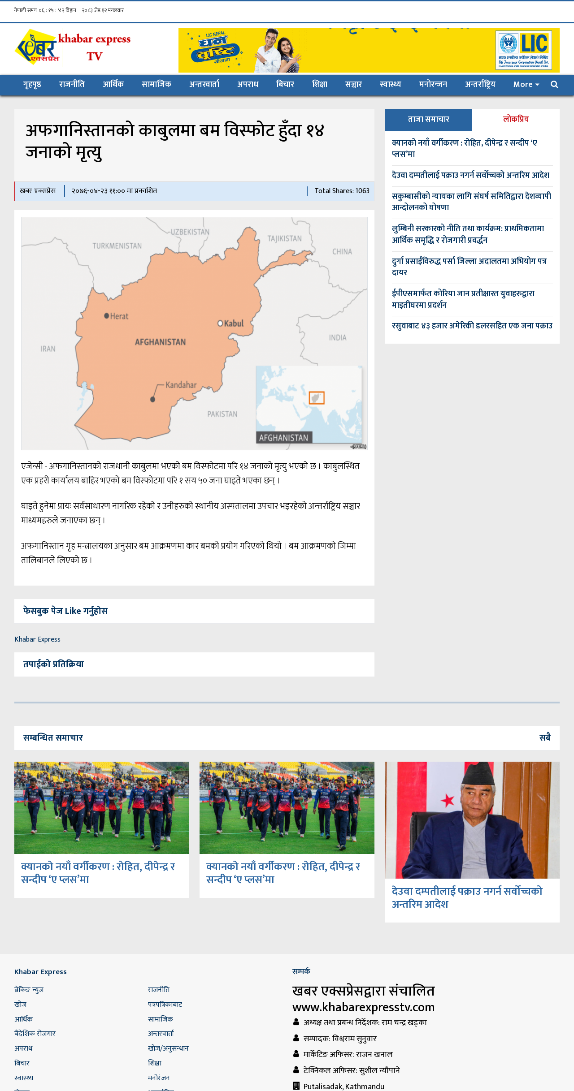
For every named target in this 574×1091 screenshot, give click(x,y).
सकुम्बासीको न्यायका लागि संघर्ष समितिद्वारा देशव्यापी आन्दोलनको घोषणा (471, 202)
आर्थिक (113, 84)
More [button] (523, 84)
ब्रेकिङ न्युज (28, 990)
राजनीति (72, 84)
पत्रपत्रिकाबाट (165, 1005)
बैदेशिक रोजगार (35, 1034)
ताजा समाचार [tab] (428, 119)
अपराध (247, 84)
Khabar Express (37, 640)
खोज (20, 1005)
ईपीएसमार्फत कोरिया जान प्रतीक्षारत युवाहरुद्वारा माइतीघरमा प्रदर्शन (463, 299)
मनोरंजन (159, 1078)
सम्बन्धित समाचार (53, 738)
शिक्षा (319, 84)
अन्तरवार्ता (204, 84)
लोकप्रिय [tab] (516, 119)
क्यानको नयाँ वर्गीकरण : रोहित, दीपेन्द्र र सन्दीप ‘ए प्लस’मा (464, 149)
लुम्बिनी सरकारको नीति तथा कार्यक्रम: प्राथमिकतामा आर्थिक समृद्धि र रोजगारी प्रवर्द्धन (468, 234)
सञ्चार (353, 84)
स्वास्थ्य (390, 84)
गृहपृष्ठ (36, 84)
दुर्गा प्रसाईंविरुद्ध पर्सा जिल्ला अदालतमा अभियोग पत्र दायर (469, 267)
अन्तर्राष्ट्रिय (480, 84)
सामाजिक (156, 84)
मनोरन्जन (433, 84)
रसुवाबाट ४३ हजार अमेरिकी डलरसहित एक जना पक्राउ (472, 326)
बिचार (285, 84)
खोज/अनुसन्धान (168, 1049)
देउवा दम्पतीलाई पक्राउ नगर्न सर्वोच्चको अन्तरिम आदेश (470, 175)
